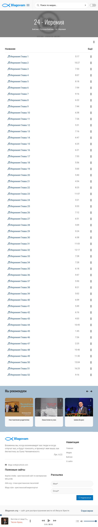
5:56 (77, 162)
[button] (43, 520)
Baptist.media (10, 476)
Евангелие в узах (49, 420)
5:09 (77, 225)
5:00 (77, 169)
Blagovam (13, 5)
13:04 (77, 362)
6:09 (77, 300)
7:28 (77, 256)
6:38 (77, 112)
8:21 (77, 287)
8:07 (77, 75)
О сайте (69, 461)
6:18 (77, 268)
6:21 (77, 150)
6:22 (77, 100)
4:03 (77, 318)
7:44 (77, 106)
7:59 (77, 87)
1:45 (77, 331)
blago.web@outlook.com (16, 465)
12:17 (77, 250)
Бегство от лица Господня (22, 519)
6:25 (77, 144)
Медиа (69, 453)
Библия (69, 457)
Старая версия (87, 510)
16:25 (77, 368)
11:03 (77, 243)
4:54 (77, 181)
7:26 (77, 119)
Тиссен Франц (16, 522)
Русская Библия (47, 29)
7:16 (77, 131)
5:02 (77, 293)
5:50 (77, 281)
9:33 (77, 206)
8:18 (77, 81)
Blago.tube (9, 488)
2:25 (77, 343)
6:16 (77, 312)
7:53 (77, 69)
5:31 (77, 125)
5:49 (77, 306)
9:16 (77, 94)
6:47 (77, 137)
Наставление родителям (19, 420)
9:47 (77, 275)
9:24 (77, 231)
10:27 (77, 63)
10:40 (77, 350)
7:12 (77, 212)
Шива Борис (79, 420)
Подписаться (84, 498)
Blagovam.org (11, 510)
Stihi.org (8, 483)
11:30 (77, 356)
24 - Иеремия (60, 29)
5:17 (77, 56)
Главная (69, 448)
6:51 (77, 219)
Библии (35, 29)
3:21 (77, 200)
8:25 (77, 187)
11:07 (77, 194)
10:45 (77, 325)
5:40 (77, 175)
